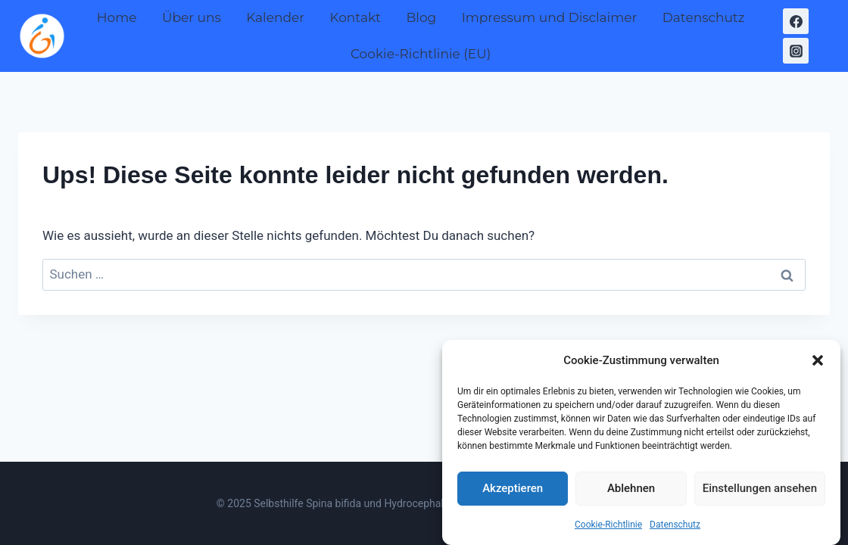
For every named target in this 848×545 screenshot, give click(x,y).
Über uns (191, 17)
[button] (817, 363)
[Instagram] (796, 51)
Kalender (275, 17)
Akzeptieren (512, 491)
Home (117, 17)
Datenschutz (675, 527)
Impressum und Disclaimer (550, 17)
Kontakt (356, 17)
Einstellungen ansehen (760, 491)
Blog (422, 17)
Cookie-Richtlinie (608, 527)
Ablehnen (631, 491)
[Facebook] (796, 21)
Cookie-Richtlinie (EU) (421, 53)
